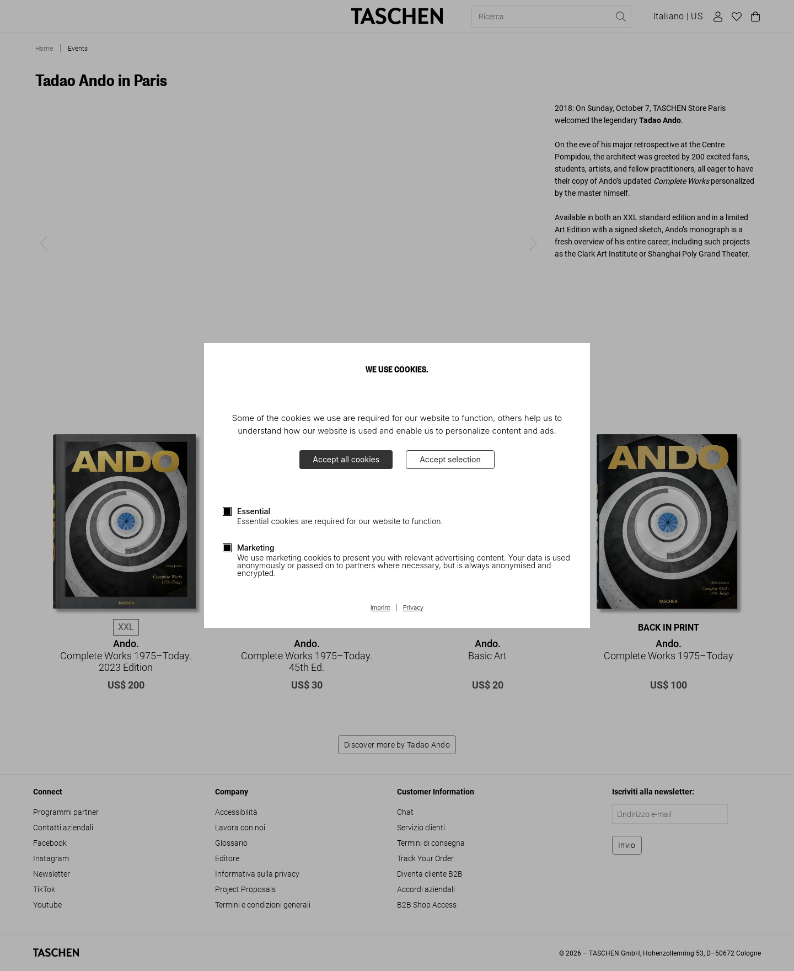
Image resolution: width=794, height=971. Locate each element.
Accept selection (450, 459)
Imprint (380, 608)
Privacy (413, 608)
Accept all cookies (346, 459)
